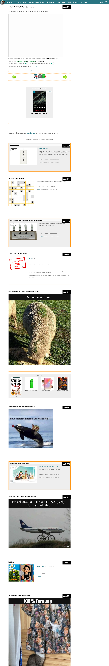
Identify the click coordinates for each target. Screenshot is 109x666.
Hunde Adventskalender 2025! (19, 463)
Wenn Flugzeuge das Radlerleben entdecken (23, 496)
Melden (21, 71)
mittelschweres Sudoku (16, 178)
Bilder (36, 2)
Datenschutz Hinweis (39, 78)
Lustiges (31, 2)
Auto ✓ (19, 61)
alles (24, 2)
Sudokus (53, 186)
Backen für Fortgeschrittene (18, 253)
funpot (9, 2)
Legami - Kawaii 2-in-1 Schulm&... (31, 390)
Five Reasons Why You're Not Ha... (16, 396)
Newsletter (84, 2)
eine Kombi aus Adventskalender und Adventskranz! (27, 220)
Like (10, 71)
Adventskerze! (14, 145)
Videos (42, 2)
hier (36, 66)
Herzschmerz (61, 2)
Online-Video (40, 566)
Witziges (11, 562)
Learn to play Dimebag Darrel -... (63, 390)
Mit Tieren (33, 7)
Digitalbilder (50, 2)
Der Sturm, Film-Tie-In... (39, 114)
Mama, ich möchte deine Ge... (47, 390)
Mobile (26, 61)
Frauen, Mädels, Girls (23, 7)
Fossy (39, 189)
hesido (39, 576)
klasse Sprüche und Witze (44, 264)
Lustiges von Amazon (54, 159)
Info (24, 71)
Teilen (12, 71)
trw (41, 162)
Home (19, 2)
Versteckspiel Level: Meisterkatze (19, 595)
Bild (30, 258)
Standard (33, 61)
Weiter (66, 7)
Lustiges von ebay (53, 233)
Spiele (48, 186)
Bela (31, 71)
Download (16, 71)
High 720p (41, 61)
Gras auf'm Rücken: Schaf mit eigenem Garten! (24, 291)
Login (101, 2)
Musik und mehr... (73, 2)
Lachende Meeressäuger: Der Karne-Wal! (22, 406)
